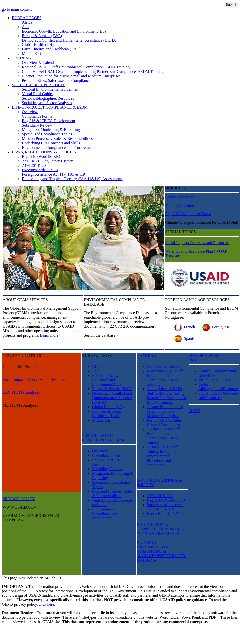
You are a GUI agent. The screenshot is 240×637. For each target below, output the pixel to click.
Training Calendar (179, 205)
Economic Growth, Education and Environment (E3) (64, 31)
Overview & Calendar (39, 62)
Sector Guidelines (179, 197)
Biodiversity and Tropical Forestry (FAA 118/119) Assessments (72, 179)
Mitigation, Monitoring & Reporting (51, 129)
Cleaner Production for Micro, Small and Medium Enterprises (71, 76)
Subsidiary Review (37, 125)
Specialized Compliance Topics (47, 134)
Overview (30, 112)
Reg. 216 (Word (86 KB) (166, 500)
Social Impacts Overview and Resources (197, 243)
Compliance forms (107, 455)
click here (46, 604)
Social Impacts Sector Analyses (47, 103)
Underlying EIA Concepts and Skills (51, 143)
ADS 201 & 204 (35, 165)
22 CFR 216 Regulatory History (47, 161)
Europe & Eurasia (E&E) (42, 36)
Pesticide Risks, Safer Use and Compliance (56, 80)
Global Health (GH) (38, 44)
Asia (25, 27)
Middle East (31, 53)
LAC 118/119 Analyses (21, 392)
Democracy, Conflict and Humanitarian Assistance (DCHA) (69, 40)
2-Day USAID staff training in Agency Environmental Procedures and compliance (162, 456)
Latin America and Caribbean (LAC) (51, 49)
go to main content (17, 9)
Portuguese (215, 327)
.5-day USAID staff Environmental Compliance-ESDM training (163, 436)
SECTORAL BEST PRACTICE (204, 357)
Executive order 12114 (40, 170)
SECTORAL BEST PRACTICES (38, 85)
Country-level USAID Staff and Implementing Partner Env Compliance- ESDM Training (93, 71)
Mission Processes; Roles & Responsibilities (57, 138)
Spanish (185, 338)
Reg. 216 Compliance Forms (188, 214)
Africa (27, 22)
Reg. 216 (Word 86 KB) (41, 156)
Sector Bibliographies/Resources (48, 98)
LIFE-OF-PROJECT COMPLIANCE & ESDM (50, 107)
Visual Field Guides (37, 94)
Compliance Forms (37, 116)
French (184, 327)
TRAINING (21, 58)
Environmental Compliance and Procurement (58, 147)
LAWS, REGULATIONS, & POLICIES (44, 152)
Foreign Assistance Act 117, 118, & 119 (53, 174)
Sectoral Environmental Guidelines (50, 89)
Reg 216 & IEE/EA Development (48, 121)
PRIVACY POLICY (19, 499)
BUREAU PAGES (26, 18)
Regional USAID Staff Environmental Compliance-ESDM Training (76, 67)
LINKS (194, 411)
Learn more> (50, 335)
